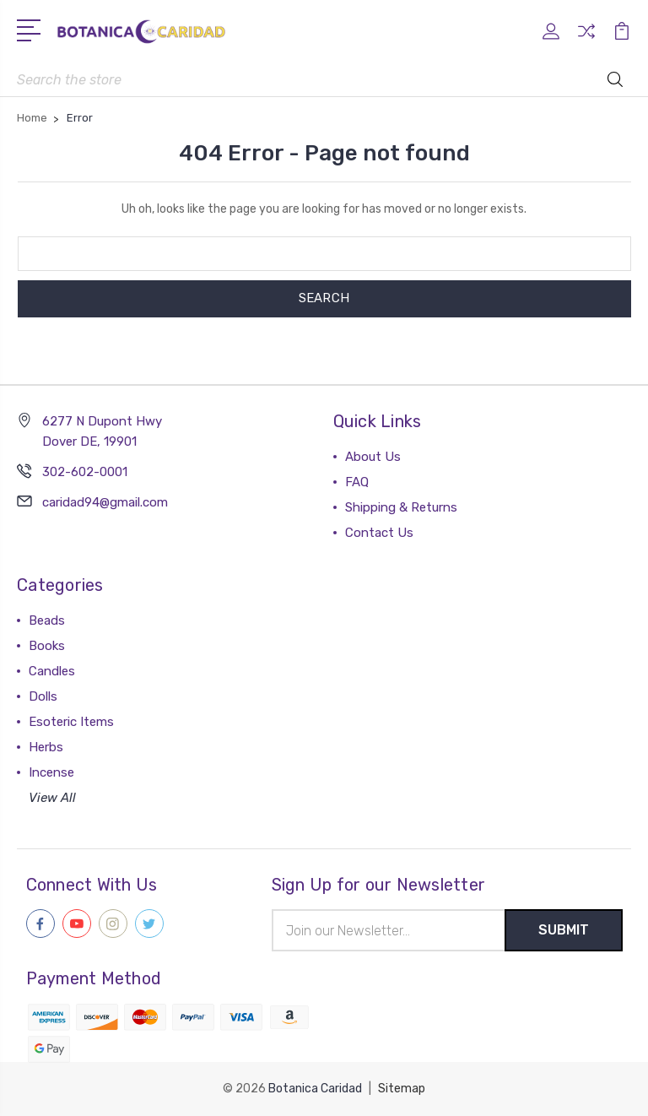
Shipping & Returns (401, 507)
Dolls (43, 696)
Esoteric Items (71, 721)
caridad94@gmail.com (105, 502)
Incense (51, 772)
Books (47, 645)
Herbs (46, 747)
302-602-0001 (84, 471)
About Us (373, 456)
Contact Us (379, 532)
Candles (52, 671)
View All (52, 797)
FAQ (357, 482)
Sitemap (401, 1088)
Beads (47, 620)
